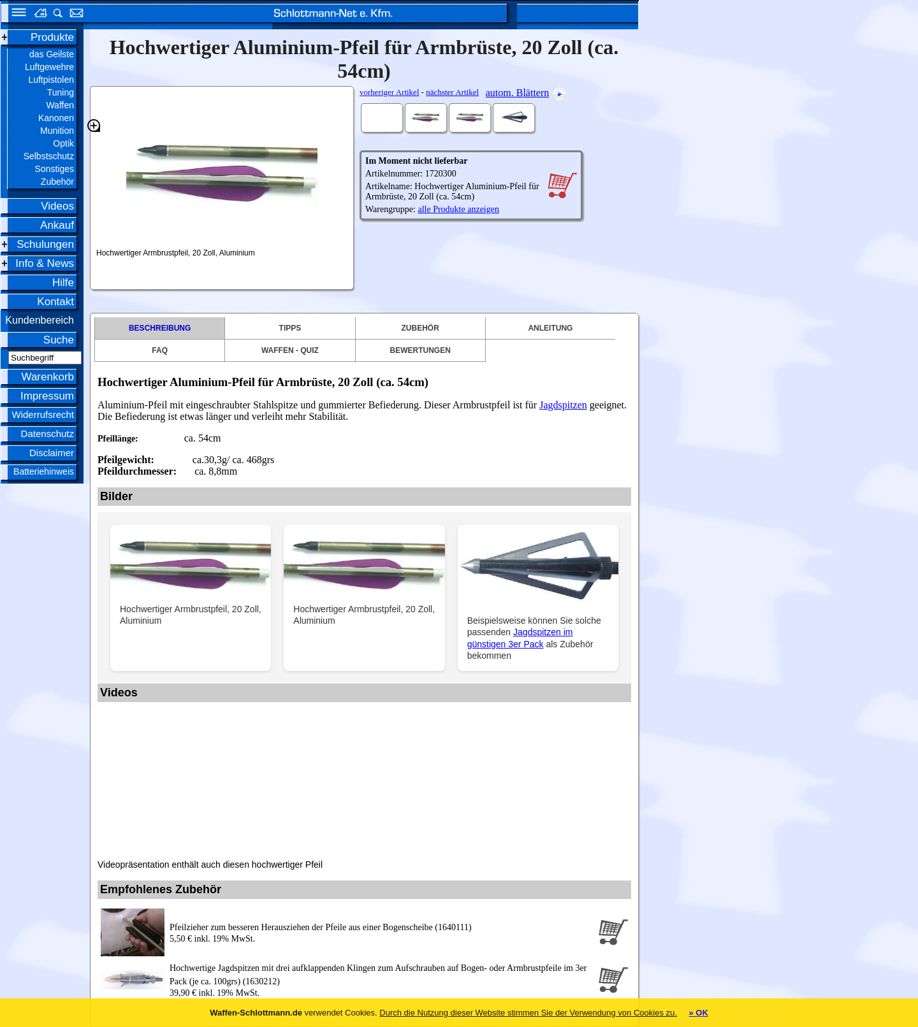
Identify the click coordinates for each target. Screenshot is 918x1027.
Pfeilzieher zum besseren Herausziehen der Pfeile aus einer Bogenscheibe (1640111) (321, 927)
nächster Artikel (452, 92)
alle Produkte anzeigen (458, 209)
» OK (698, 1012)
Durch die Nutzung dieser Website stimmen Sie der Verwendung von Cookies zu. (528, 1012)
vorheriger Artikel (389, 92)
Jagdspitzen (563, 404)
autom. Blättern (518, 92)
